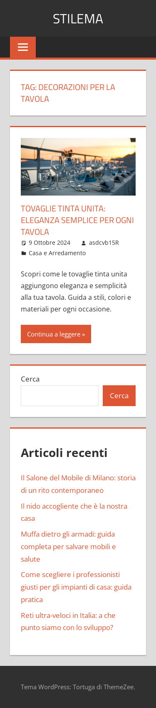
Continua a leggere (53, 334)
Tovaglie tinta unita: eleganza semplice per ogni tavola (77, 220)
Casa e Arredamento (57, 253)
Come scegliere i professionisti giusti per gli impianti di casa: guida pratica (76, 587)
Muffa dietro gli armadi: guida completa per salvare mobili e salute (68, 546)
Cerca (30, 379)
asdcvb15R (104, 242)
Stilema (78, 18)
